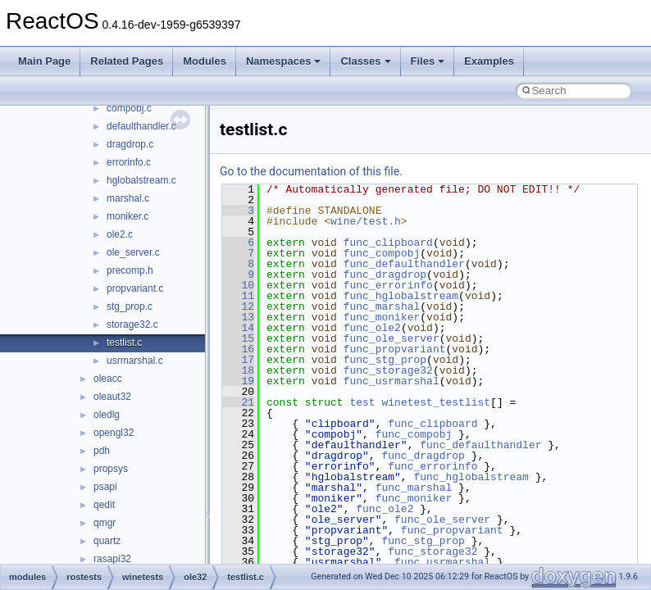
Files (428, 61)
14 (238, 327)
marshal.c (128, 198)
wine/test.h (365, 221)
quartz (107, 541)
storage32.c (132, 324)
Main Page (44, 61)
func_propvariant (395, 349)
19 (238, 381)
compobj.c (129, 108)
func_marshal (382, 306)
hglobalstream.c (141, 180)
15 (238, 338)
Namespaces (283, 61)
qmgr (104, 523)
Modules (204, 61)
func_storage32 (388, 370)
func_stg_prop (385, 359)
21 (238, 402)
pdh (101, 450)
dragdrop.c (130, 144)
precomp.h (130, 270)
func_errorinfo (388, 285)
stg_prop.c (130, 306)
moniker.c (127, 216)
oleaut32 (112, 396)
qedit (104, 505)
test (362, 402)
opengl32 (113, 432)
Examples (489, 61)
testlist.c (124, 342)
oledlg (106, 414)
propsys (110, 468)
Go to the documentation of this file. (311, 171)
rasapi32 (112, 559)
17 (238, 359)
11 (238, 295)
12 (238, 306)
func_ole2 (372, 327)
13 (238, 317)
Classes (365, 61)
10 (238, 285)
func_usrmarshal (391, 381)
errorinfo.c (129, 162)
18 (238, 370)
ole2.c (120, 234)
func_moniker (382, 317)
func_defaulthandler (404, 263)
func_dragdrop (385, 274)
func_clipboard (388, 242)
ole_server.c (133, 252)
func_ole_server (391, 338)
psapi (105, 486)
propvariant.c (135, 288)
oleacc (107, 378)
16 (238, 349)
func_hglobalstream (401, 295)
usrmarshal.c (135, 360)
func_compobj (382, 253)
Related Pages (126, 61)
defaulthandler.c (141, 126)
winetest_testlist (435, 402)
